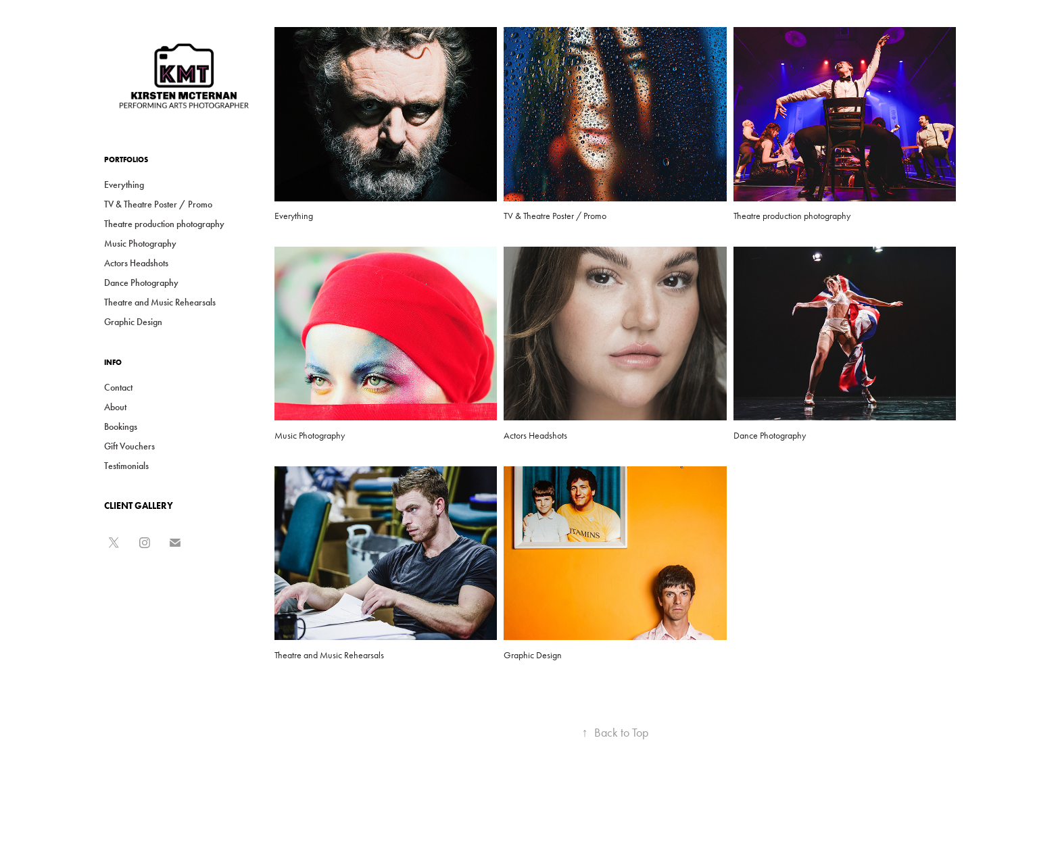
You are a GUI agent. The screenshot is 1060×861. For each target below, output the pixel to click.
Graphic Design (133, 322)
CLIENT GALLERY (138, 506)
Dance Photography (141, 283)
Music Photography (140, 243)
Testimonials (126, 466)
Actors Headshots (136, 263)
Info (113, 362)
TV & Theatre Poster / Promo (158, 204)
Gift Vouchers (129, 446)
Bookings (120, 427)
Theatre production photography (164, 224)
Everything (124, 185)
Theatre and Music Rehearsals (160, 302)
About (115, 407)
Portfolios (126, 159)
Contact (118, 387)
